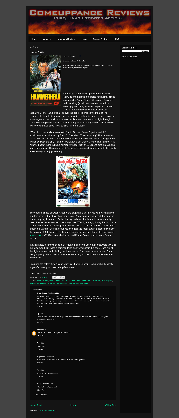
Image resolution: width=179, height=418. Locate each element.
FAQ (117, 39)
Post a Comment (41, 395)
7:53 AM (40, 376)
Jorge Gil (71, 283)
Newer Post (36, 405)
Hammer (33, 283)
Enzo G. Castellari (93, 281)
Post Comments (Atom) (48, 410)
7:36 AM (40, 349)
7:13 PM (40, 336)
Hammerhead (42, 283)
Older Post (110, 405)
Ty (38, 314)
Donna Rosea (81, 281)
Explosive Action (44, 357)
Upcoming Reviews (66, 39)
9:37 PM (40, 306)
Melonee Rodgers (82, 283)
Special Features (101, 39)
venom (40, 329)
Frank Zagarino (106, 281)
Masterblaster (37, 235)
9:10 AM (40, 322)
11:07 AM (40, 390)
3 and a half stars (41, 281)
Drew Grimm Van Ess (45, 293)
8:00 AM (40, 363)
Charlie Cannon (55, 281)
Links (84, 39)
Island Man (52, 283)
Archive (47, 39)
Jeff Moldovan (62, 283)
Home (34, 39)
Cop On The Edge (68, 281)
